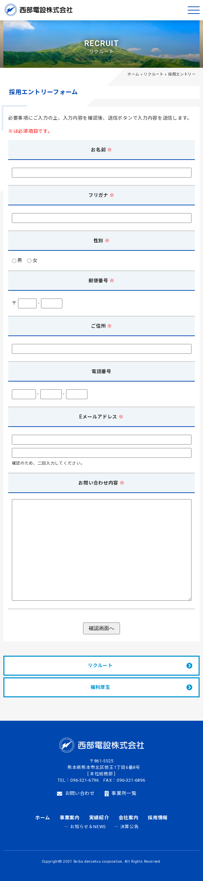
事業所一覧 (120, 793)
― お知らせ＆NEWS (85, 826)
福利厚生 (100, 687)
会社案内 (129, 817)
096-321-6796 (84, 780)
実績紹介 (99, 817)
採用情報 (158, 817)
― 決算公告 (126, 826)
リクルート (154, 74)
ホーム (133, 74)
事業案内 (70, 817)
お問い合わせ (76, 793)
